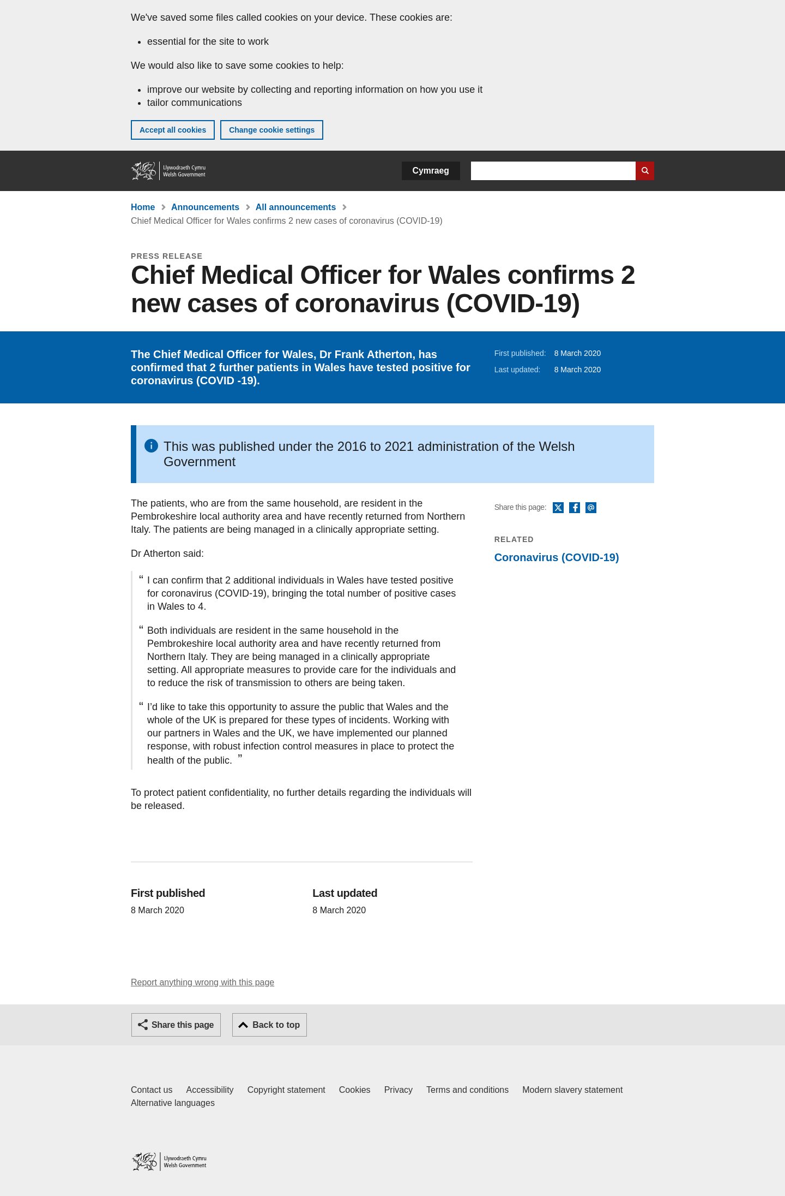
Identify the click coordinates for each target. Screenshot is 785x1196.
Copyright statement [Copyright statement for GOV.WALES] (286, 1089)
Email (590, 508)
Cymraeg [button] (431, 170)
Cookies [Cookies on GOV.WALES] (355, 1089)
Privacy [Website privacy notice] (398, 1089)
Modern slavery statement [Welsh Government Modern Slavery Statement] (572, 1089)
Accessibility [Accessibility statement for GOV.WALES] (209, 1089)
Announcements (205, 207)
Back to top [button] (276, 1025)
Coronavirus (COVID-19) (556, 557)
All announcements (296, 207)
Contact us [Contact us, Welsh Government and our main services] (151, 1089)
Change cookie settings (272, 130)
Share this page (183, 1025)
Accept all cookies (173, 130)
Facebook (574, 508)
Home (143, 207)
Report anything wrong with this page (202, 982)
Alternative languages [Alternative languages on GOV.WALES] (173, 1103)
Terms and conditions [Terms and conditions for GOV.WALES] (467, 1089)
